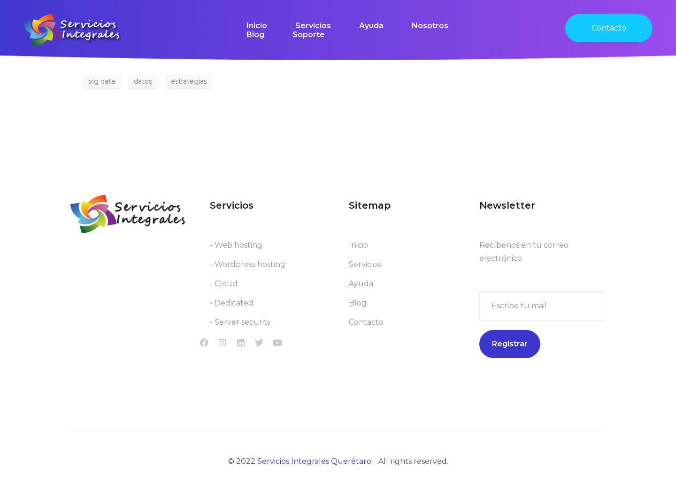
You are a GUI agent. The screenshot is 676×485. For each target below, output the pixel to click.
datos (143, 81)
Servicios (313, 25)
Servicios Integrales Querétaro (315, 461)
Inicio (256, 25)
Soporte (308, 34)
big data (101, 81)
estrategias (189, 81)
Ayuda (371, 25)
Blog (255, 34)
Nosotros (430, 25)
